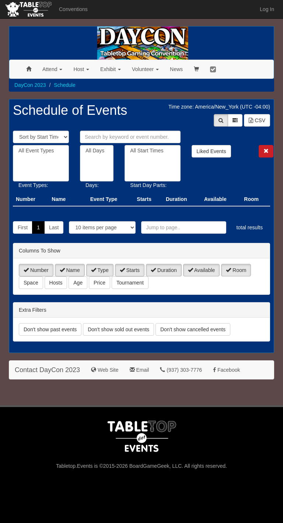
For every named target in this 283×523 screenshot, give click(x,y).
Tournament (130, 283)
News (176, 69)
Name (70, 270)
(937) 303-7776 (181, 370)
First (23, 227)
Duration (164, 270)
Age (78, 283)
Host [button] (81, 69)
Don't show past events (50, 329)
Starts (130, 270)
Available (201, 270)
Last (54, 227)
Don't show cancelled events (193, 329)
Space (31, 283)
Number (36, 270)
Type (100, 270)
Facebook (226, 370)
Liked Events (211, 151)
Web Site (104, 370)
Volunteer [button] (145, 69)
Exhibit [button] (110, 69)
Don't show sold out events (118, 329)
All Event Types (41, 151)
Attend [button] (52, 69)
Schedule (64, 85)
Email (139, 370)
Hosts (56, 283)
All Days (97, 151)
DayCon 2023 (30, 85)
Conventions (73, 9)
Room (236, 270)
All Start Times (152, 151)
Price (99, 283)
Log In (267, 9)
